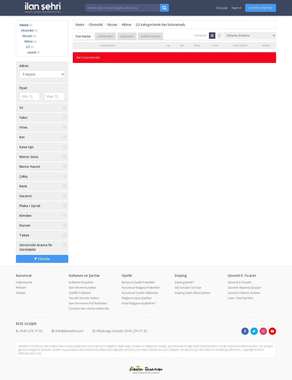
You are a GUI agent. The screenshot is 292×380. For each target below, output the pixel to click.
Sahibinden (105, 36)
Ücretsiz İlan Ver (261, 8)
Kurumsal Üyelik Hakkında (140, 293)
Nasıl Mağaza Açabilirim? (139, 303)
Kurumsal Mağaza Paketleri (141, 287)
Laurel (31, 52)
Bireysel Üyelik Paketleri (138, 282)
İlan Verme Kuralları (82, 287)
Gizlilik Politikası (80, 293)
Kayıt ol (236, 8)
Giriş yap (222, 8)
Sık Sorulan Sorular (188, 287)
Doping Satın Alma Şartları (192, 293)
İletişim (21, 293)
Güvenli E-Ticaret (239, 282)
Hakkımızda (24, 282)
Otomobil (27, 30)
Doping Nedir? (184, 282)
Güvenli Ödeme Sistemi (244, 293)
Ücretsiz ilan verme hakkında (89, 308)
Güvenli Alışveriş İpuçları (244, 287)
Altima (28, 41)
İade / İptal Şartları (240, 298)
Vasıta (23, 25)
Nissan (27, 36)
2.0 (28, 47)
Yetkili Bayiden (151, 36)
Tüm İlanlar (83, 36)
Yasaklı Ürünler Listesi (84, 298)
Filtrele (42, 258)
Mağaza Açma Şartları (137, 298)
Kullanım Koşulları (81, 282)
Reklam (21, 287)
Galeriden (127, 36)
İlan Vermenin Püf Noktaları (88, 303)
